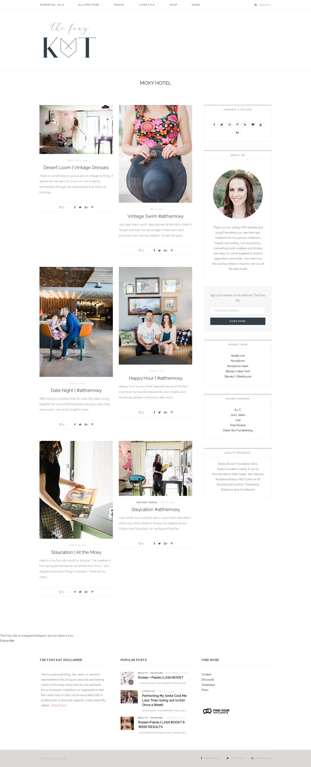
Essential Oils (52, 4)
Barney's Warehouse (238, 376)
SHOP (173, 4)
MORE (196, 4)
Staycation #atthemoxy (155, 509)
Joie (238, 420)
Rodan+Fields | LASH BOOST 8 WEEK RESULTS (161, 724)
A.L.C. (237, 409)
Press (205, 690)
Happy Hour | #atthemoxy (155, 378)
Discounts (208, 679)
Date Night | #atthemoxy (76, 390)
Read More (58, 705)
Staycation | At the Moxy (76, 552)
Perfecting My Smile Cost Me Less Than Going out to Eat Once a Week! (164, 700)
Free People (238, 425)
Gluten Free (89, 4)
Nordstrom (238, 360)
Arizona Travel (146, 502)
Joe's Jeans (237, 414)
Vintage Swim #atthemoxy (155, 216)
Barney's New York (238, 371)
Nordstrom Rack (237, 366)
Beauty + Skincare (150, 673)
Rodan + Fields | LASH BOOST (160, 677)
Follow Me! (7, 640)
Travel (119, 4)
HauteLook (238, 355)
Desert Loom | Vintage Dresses (76, 167)
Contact (206, 674)
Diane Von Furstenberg (238, 430)
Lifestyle (147, 4)
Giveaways (208, 684)
